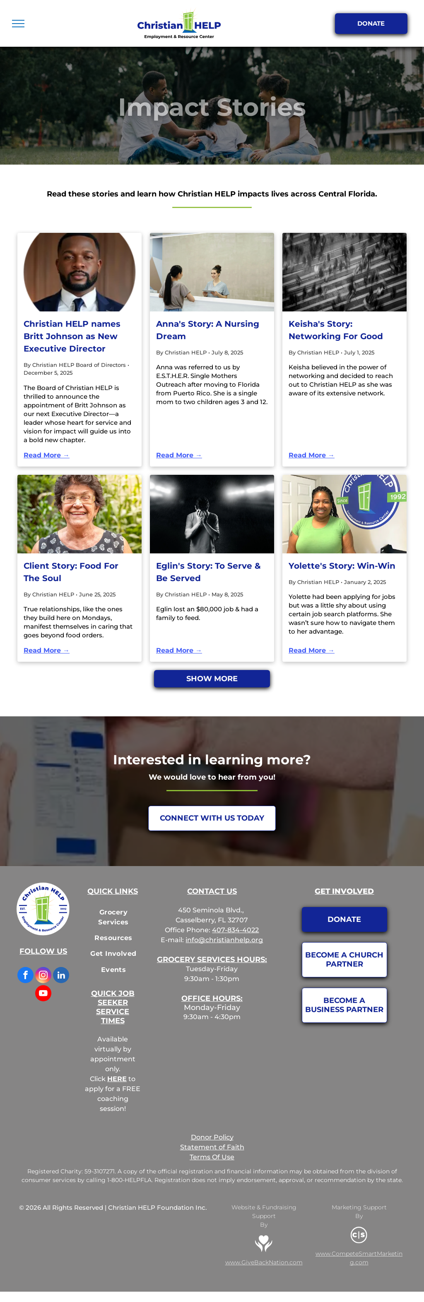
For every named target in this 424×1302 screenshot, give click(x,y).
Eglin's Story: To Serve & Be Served (208, 572)
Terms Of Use (212, 1157)
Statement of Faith (212, 1147)
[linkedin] (61, 976)
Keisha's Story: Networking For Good (336, 330)
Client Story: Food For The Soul (71, 572)
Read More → (47, 455)
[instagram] (43, 976)
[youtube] (43, 994)
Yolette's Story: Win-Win (342, 566)
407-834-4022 (235, 930)
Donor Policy (212, 1137)
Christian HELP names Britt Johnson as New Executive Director (72, 336)
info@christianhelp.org (224, 940)
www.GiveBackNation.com (264, 1262)
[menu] (18, 23)
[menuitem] (113, 917)
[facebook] (25, 976)
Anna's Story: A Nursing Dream (207, 330)
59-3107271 (99, 1171)
